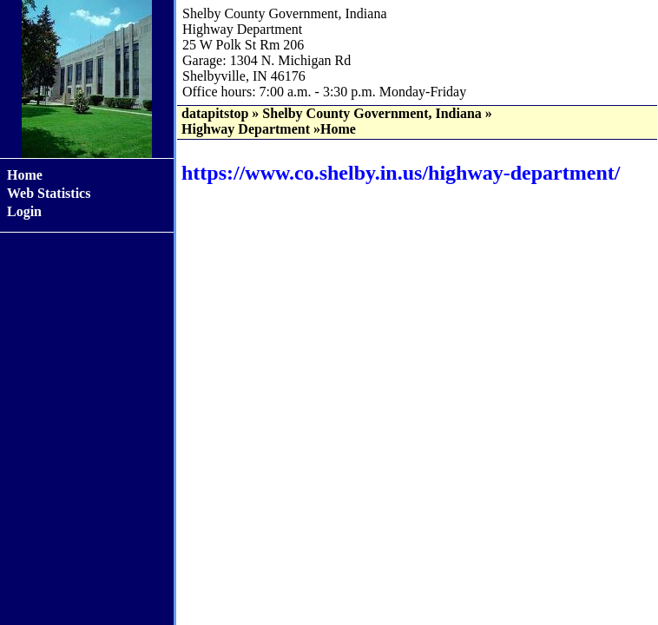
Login (24, 211)
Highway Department (245, 129)
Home (25, 175)
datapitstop (214, 113)
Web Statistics (48, 193)
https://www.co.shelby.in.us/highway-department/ (400, 172)
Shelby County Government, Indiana (372, 113)
